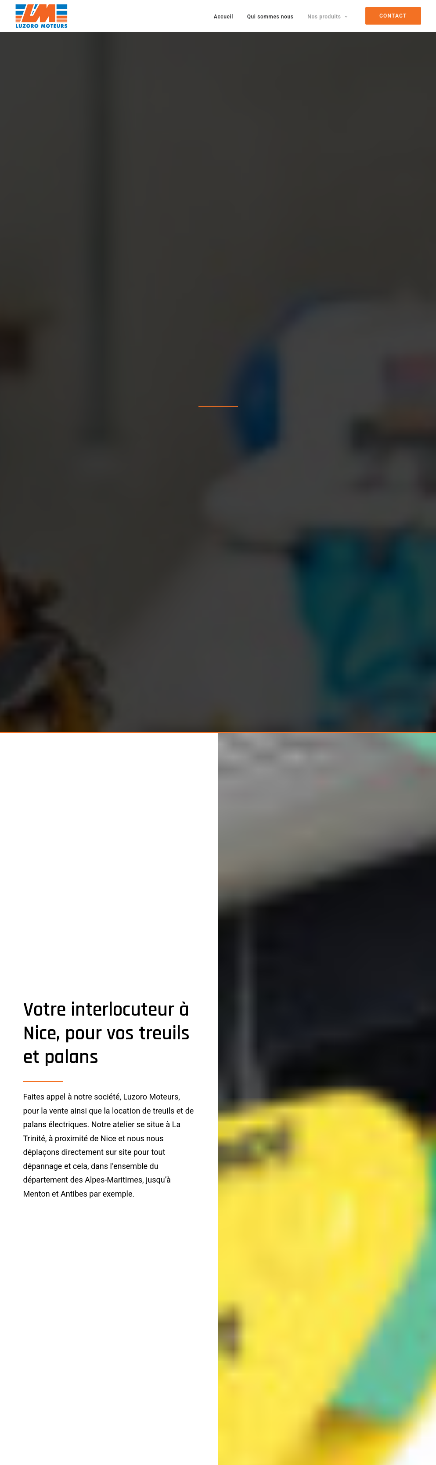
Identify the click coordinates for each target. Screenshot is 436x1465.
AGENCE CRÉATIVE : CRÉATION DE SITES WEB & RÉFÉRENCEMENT (173, 1447)
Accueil (223, 17)
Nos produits (327, 17)
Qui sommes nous (270, 17)
